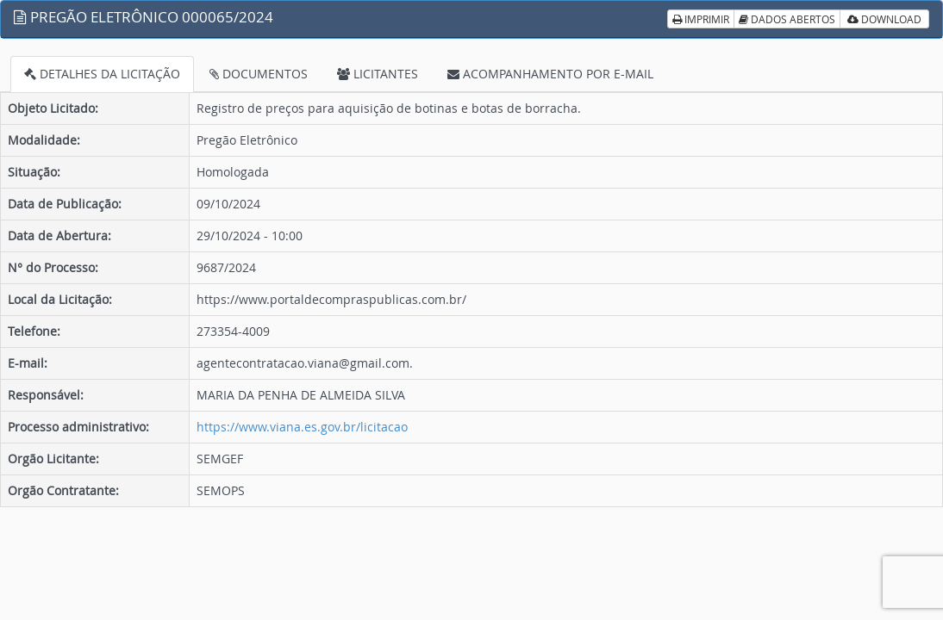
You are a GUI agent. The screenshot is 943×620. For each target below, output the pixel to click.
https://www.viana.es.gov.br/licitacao (302, 426)
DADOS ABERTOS (787, 19)
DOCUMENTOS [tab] (258, 73)
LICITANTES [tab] (377, 73)
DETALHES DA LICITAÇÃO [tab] (102, 73)
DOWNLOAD (884, 19)
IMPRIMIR (700, 19)
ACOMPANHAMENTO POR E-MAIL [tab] (550, 73)
